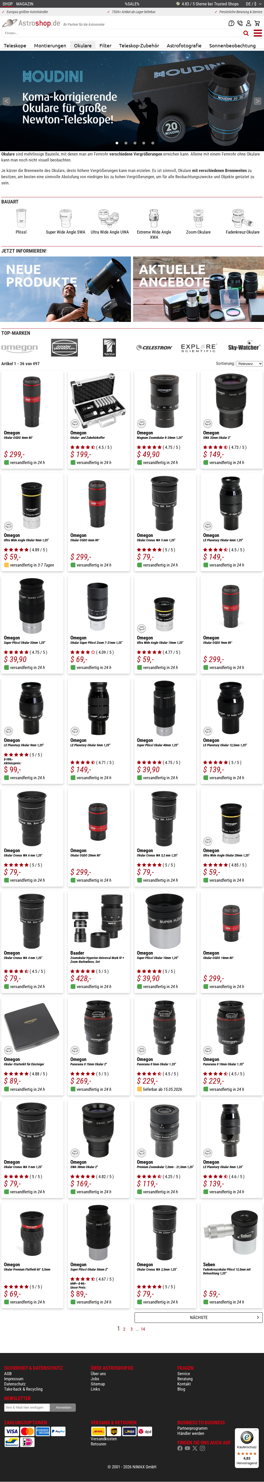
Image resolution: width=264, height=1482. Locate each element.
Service (183, 1373)
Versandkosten (104, 1438)
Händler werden (190, 1433)
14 (143, 1329)
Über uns (98, 1373)
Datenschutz (15, 1383)
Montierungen (50, 45)
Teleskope (15, 45)
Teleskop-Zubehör (139, 45)
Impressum (13, 1378)
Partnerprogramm (192, 1428)
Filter (105, 45)
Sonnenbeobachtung (232, 45)
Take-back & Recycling (23, 1389)
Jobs (95, 1378)
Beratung (185, 1378)
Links (95, 1389)
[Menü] (256, 1431)
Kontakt (184, 1383)
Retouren (98, 1443)
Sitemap (98, 1383)
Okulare (83, 45)
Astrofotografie (184, 45)
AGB (8, 1373)
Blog (181, 1389)
